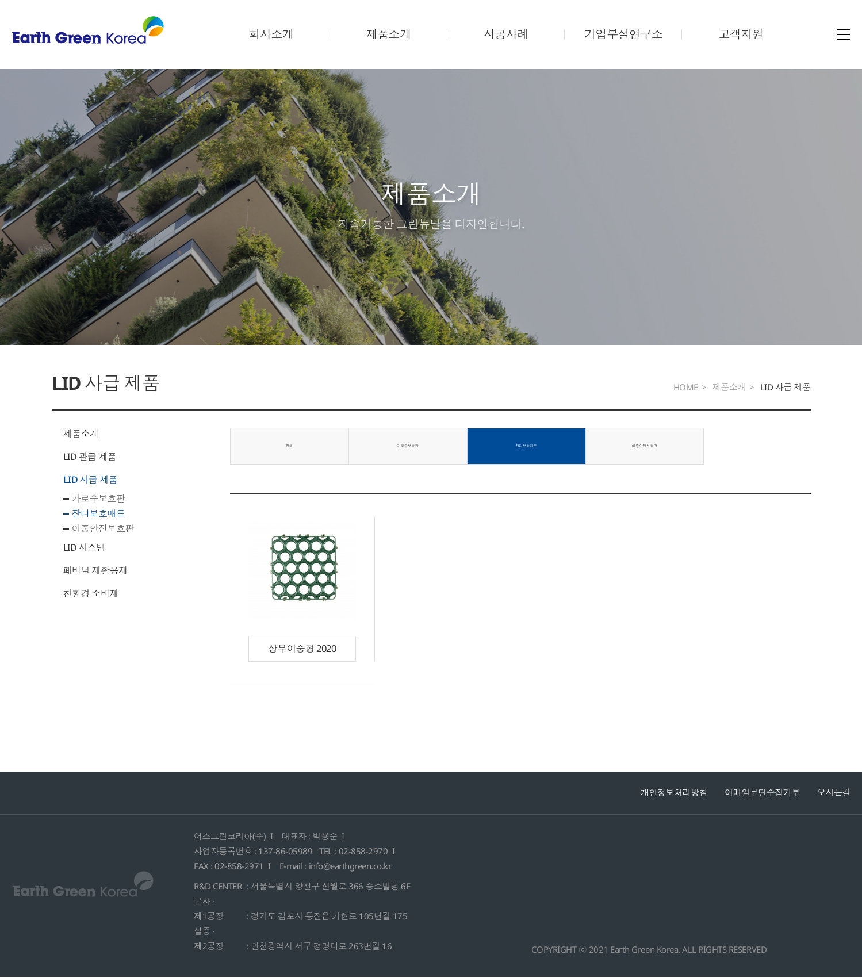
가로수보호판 (98, 498)
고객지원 (740, 34)
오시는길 (833, 793)
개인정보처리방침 (674, 793)
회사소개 (270, 34)
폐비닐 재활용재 (95, 570)
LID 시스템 (84, 547)
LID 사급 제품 (90, 479)
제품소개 (388, 34)
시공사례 (506, 34)
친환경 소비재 (91, 593)
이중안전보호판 (103, 528)
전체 (288, 446)
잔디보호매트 (98, 513)
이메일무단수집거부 (762, 793)
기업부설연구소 (623, 34)
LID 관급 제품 (90, 456)
